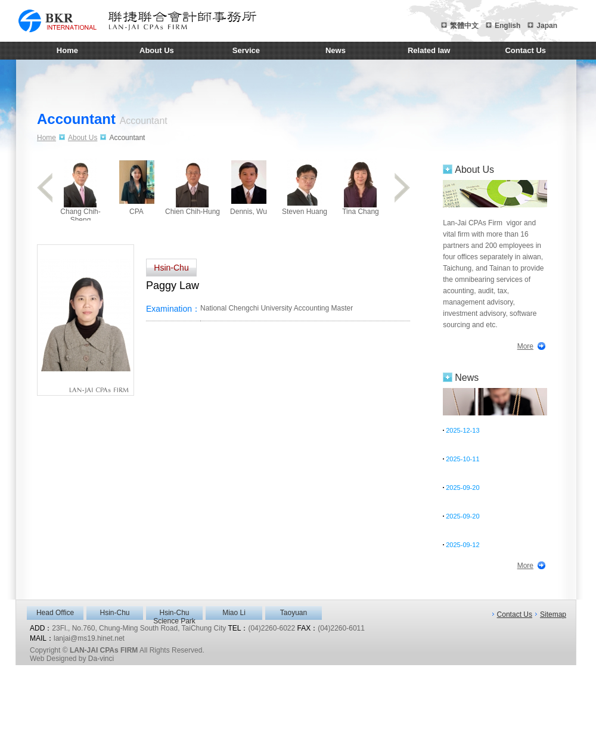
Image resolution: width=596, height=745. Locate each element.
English (507, 25)
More (525, 346)
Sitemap (553, 614)
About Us (156, 50)
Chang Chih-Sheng (80, 189)
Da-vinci (101, 658)
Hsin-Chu (114, 613)
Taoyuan (293, 613)
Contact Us (525, 50)
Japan (546, 25)
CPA (136, 187)
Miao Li (234, 613)
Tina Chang (360, 187)
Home (67, 50)
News (335, 50)
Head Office (55, 613)
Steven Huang (304, 187)
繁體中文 (464, 25)
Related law (429, 50)
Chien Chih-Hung (192, 187)
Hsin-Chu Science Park (174, 614)
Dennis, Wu (248, 187)
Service (246, 50)
